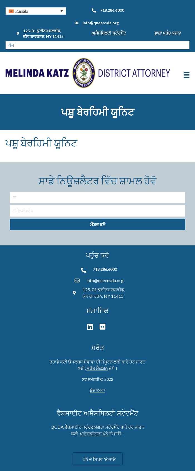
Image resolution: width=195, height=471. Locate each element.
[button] (36, 11)
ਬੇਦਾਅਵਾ (97, 390)
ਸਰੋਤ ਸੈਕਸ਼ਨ (97, 368)
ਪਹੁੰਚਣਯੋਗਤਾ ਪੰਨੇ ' (95, 433)
